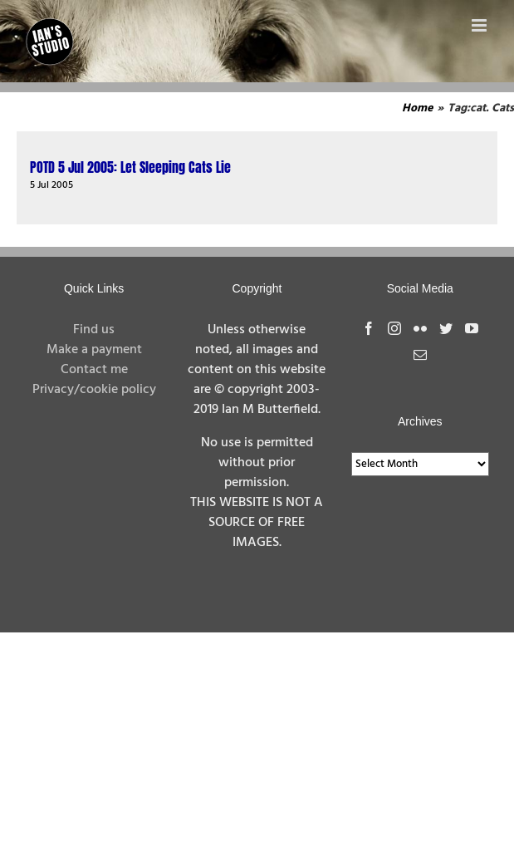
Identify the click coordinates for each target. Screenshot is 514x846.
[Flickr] (420, 328)
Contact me (94, 370)
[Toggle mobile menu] (480, 25)
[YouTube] (471, 328)
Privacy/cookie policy (94, 390)
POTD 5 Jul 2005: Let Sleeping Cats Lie (130, 167)
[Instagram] (394, 328)
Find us (94, 330)
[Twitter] (446, 328)
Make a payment (94, 350)
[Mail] (420, 355)
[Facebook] (368, 328)
